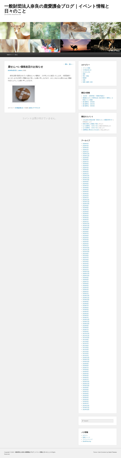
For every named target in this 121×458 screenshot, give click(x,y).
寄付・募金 (86, 76)
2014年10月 (86, 409)
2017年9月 (86, 339)
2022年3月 (86, 241)
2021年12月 (86, 247)
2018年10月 (86, 323)
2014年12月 (86, 405)
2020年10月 (86, 275)
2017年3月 (86, 351)
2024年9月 (86, 181)
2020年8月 (86, 279)
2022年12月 (86, 223)
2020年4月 (86, 287)
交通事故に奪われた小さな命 (91, 129)
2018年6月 (86, 331)
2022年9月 (86, 229)
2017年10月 (86, 337)
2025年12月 (86, 153)
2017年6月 (86, 345)
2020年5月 (86, 285)
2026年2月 (86, 149)
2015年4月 (86, 397)
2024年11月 (86, 177)
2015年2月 (86, 401)
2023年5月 (86, 213)
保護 (84, 74)
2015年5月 (86, 395)
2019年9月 (86, 301)
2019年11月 (86, 297)
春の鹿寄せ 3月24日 (89, 106)
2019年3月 (86, 313)
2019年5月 (86, 309)
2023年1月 (86, 221)
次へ (71, 64)
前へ (66, 64)
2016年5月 (86, 371)
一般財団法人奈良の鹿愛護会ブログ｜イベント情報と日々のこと (56, 8)
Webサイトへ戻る (12, 54)
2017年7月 (86, 343)
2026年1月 (86, 151)
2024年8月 (86, 183)
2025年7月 (86, 161)
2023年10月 (86, 203)
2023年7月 (86, 209)
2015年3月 (86, 399)
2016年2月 (86, 377)
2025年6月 (86, 163)
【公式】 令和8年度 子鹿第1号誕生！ (94, 96)
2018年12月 (86, 319)
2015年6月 (86, 393)
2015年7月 (86, 391)
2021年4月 (86, 263)
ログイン (85, 435)
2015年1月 (86, 403)
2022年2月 (86, 243)
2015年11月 (86, 383)
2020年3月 (86, 289)
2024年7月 (86, 185)
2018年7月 (86, 329)
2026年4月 (86, 145)
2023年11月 (86, 201)
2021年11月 (86, 249)
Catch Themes (112, 452)
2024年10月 (86, 179)
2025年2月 (86, 171)
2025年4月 (86, 167)
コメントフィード (88, 439)
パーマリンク (36, 108)
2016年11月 (86, 359)
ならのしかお (86, 72)
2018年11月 (86, 321)
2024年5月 (86, 189)
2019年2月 (86, 315)
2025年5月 (86, 165)
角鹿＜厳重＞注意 (88, 82)
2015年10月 (86, 385)
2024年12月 (86, 175)
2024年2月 (86, 195)
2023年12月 (86, 199)
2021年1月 (86, 269)
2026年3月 (86, 147)
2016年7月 (86, 367)
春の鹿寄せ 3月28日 (89, 102)
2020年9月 (86, 277)
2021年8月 (86, 255)
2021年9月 (86, 253)
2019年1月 (86, 317)
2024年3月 (86, 193)
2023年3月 (86, 217)
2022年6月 (86, 235)
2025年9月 (86, 157)
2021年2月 (86, 267)
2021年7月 (86, 257)
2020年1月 (86, 293)
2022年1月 (86, 245)
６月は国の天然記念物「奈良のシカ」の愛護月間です (97, 120)
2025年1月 (86, 173)
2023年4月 (86, 215)
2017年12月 (86, 333)
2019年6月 (86, 307)
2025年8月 (86, 159)
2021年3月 (86, 265)
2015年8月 (86, 389)
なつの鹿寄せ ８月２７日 (90, 125)
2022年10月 (86, 227)
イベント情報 (86, 68)
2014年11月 (86, 407)
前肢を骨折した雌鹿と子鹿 (90, 123)
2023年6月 (86, 211)
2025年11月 (86, 155)
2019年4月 (86, 311)
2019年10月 (86, 299)
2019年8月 (86, 303)
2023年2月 (86, 219)
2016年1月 (86, 379)
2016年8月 (86, 365)
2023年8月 (86, 207)
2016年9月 (86, 363)
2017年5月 (86, 347)
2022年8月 (86, 231)
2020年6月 (86, 283)
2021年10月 (86, 251)
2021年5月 (86, 261)
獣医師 (84, 78)
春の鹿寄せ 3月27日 (89, 104)
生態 (84, 80)
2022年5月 (86, 237)
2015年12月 (86, 381)
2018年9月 (86, 325)
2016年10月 (86, 361)
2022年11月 (86, 225)
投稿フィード (86, 437)
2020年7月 (86, 281)
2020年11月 (86, 273)
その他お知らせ (19, 108)
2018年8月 (86, 327)
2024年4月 (86, 191)
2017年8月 (86, 341)
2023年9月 (86, 205)
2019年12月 (86, 295)
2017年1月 (86, 355)
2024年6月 (86, 187)
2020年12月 (86, 271)
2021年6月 (86, 259)
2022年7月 (86, 233)
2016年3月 (86, 375)
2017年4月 (86, 349)
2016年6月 (86, 369)
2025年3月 (86, 169)
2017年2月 (86, 353)
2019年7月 (86, 305)
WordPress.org (87, 441)
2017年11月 (86, 335)
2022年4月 (86, 239)
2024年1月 (86, 197)
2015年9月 (86, 387)
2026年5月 (86, 143)
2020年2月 (86, 291)
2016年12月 (86, 357)
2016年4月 (86, 373)
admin (20, 70)
